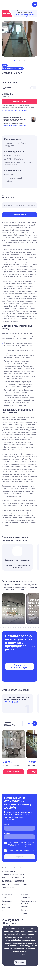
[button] (14, 60)
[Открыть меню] (34, 4)
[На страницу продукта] (13, 754)
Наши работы (7, 907)
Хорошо (20, 962)
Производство (7, 901)
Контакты (24, 910)
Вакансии (25, 907)
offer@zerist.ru (10, 923)
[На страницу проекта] (13, 609)
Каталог (5, 898)
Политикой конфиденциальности (24, 850)
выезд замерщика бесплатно (14, 125)
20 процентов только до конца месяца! (25, 14)
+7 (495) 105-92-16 (11, 702)
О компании (25, 898)
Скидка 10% (6, 110)
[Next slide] (34, 723)
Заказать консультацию (19, 666)
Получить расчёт (19, 101)
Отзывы (24, 913)
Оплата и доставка (9, 911)
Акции (4, 904)
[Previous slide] (29, 723)
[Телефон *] (19, 836)
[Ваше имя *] (19, 828)
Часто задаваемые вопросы (28, 902)
